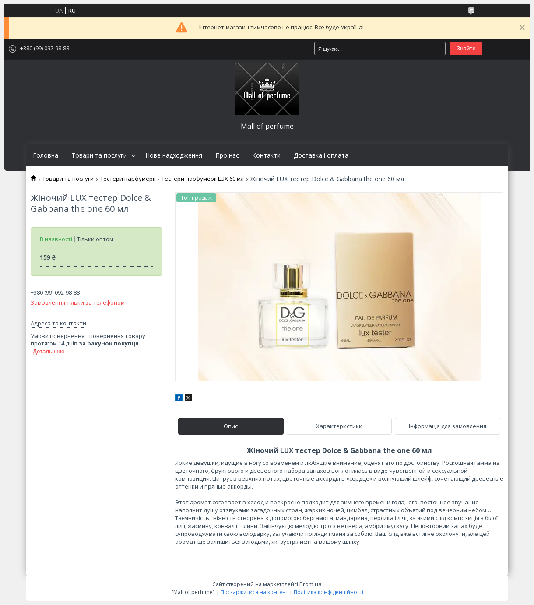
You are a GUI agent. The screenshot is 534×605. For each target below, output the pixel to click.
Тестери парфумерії (127, 179)
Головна (45, 155)
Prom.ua (310, 584)
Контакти (266, 155)
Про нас (227, 155)
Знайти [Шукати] (466, 48)
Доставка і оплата (321, 155)
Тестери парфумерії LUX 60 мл (203, 179)
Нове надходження (173, 155)
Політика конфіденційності (328, 592)
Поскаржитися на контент (254, 592)
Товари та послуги (99, 155)
